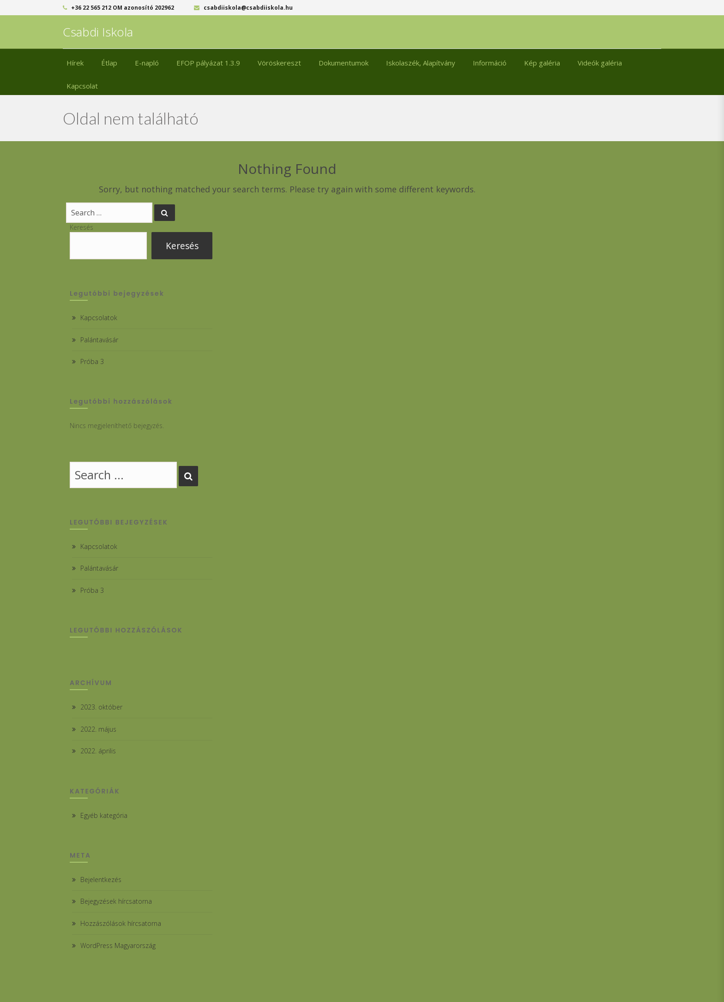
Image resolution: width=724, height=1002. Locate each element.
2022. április (98, 750)
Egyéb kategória (103, 815)
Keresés (81, 227)
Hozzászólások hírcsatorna (120, 923)
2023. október (101, 707)
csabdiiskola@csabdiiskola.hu (243, 8)
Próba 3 (92, 361)
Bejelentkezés (100, 879)
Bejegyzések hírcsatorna (116, 901)
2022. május (98, 729)
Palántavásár (99, 339)
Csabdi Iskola (98, 32)
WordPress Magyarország (118, 945)
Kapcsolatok (98, 317)
